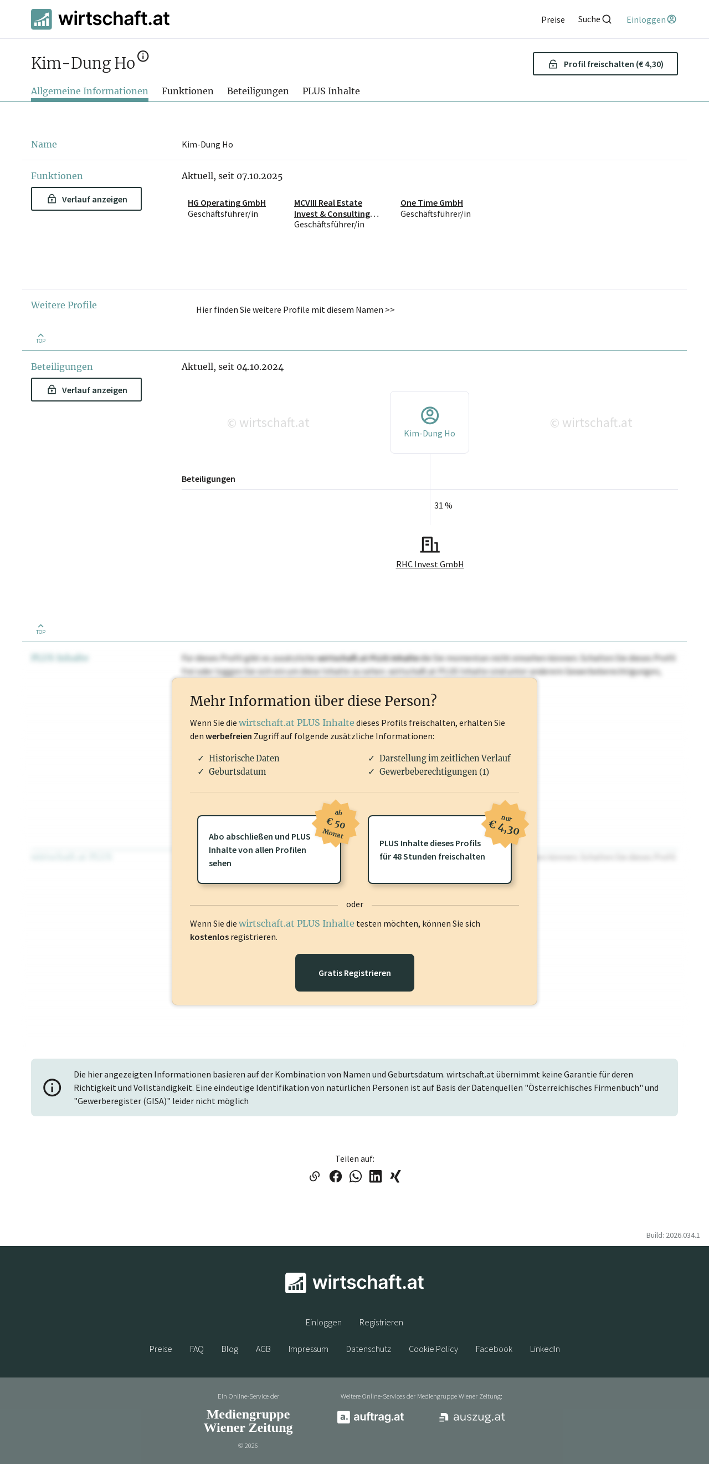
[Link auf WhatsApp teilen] (356, 1177)
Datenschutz (368, 1348)
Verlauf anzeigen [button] (87, 199)
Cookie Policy (433, 1348)
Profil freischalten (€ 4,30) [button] (606, 63)
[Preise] (553, 19)
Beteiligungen (258, 90)
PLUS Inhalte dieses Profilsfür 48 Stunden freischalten (445, 838)
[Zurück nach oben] (40, 337)
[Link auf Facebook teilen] (336, 1177)
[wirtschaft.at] (100, 19)
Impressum (308, 1348)
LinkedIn (545, 1348)
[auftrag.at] (370, 1420)
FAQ (197, 1348)
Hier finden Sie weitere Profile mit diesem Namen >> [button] (295, 309)
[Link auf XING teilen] (395, 1177)
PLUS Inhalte (331, 90)
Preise (161, 1348)
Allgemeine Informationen (89, 90)
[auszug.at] (472, 1421)
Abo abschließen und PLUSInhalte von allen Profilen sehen (275, 841)
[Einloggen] (652, 19)
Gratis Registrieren (354, 972)
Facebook (494, 1348)
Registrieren (381, 1322)
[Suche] (595, 19)
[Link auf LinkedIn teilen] (376, 1177)
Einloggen (324, 1322)
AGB (263, 1348)
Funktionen (188, 90)
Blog (230, 1348)
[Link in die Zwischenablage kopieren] (314, 1177)
